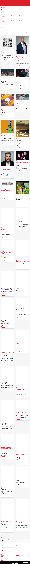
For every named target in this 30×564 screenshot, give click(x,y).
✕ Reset (25, 32)
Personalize (16, 563)
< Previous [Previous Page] (2, 534)
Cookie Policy (17, 555)
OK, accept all (25, 562)
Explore (2, 554)
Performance (3, 16)
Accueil (2, 7)
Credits (16, 557)
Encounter (20, 15)
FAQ (16, 552)
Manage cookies (17, 556)
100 (14, 534)
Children (20, 14)
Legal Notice (17, 554)
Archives (2, 557)
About (2, 552)
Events (4, 7)
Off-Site (2, 553)
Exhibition (2, 14)
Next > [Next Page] (28, 534)
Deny (13, 563)
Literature (2, 15)
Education (2, 555)
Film (10, 14)
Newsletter (2, 556)
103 (21, 534)
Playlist (11, 15)
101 (16, 534)
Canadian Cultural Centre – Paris (4, 3)
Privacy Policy (17, 553)
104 (23, 534)
